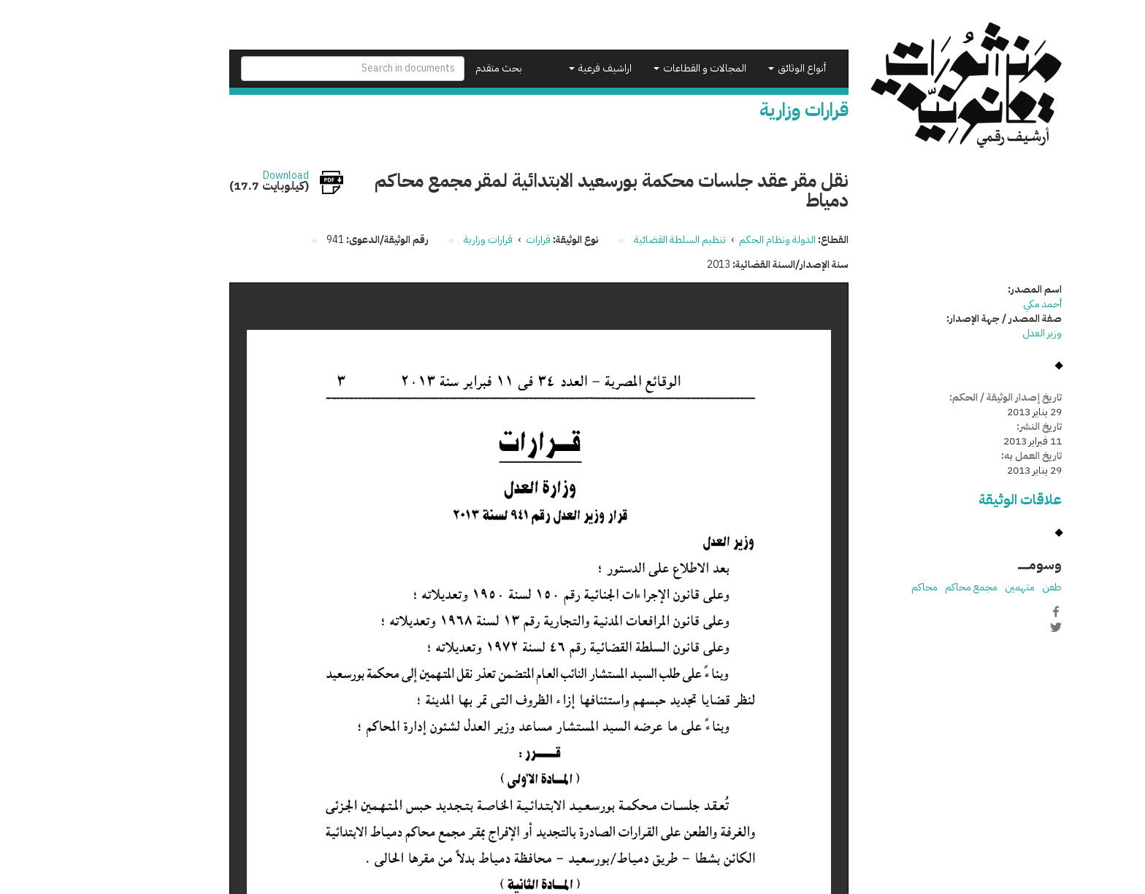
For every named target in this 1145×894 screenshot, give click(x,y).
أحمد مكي (969, 304)
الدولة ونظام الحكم (704, 239)
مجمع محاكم (898, 587)
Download (213, 176)
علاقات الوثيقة (947, 499)
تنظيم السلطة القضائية (607, 239)
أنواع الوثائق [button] (724, 68)
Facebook (983, 611)
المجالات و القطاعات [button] (627, 68)
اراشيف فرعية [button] (527, 68)
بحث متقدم (425, 68)
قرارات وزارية (415, 239)
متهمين (947, 587)
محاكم (851, 587)
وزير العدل (969, 333)
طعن (979, 587)
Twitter (983, 627)
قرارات (465, 239)
